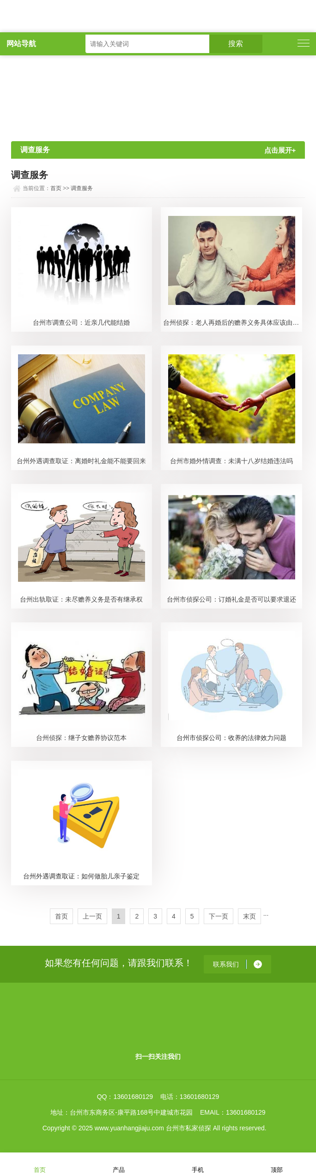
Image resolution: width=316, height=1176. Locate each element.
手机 (198, 1163)
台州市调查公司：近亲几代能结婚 (81, 322)
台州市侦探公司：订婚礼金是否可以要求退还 (231, 599)
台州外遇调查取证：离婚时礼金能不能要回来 (81, 461)
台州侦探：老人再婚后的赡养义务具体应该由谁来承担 (232, 322)
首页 (55, 188)
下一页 (218, 916)
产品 (119, 1163)
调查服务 (82, 188)
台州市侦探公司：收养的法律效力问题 (231, 737)
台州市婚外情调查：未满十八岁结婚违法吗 (231, 461)
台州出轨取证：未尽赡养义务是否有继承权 (81, 599)
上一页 (92, 916)
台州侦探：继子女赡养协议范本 (81, 737)
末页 (249, 916)
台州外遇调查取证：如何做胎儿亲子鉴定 (81, 876)
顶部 (277, 1163)
